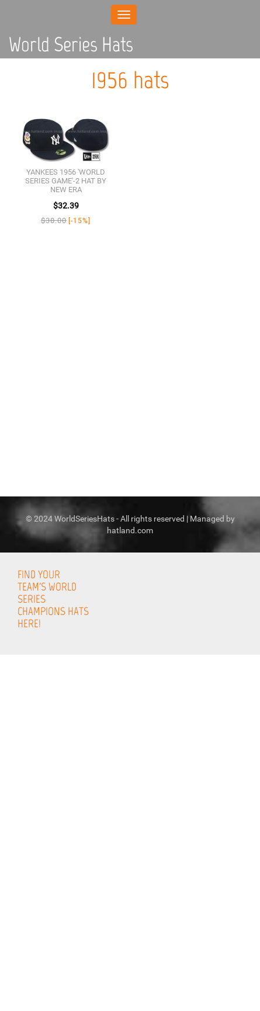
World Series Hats (71, 44)
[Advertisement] (130, 878)
